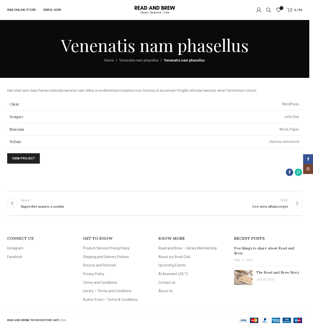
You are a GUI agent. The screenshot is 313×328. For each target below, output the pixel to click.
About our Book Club (174, 257)
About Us (165, 291)
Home (109, 60)
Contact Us (166, 282)
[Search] (269, 10)
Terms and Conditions (100, 282)
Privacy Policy (93, 274)
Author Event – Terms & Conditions (110, 300)
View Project (23, 158)
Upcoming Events (172, 265)
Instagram (15, 248)
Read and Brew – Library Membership (187, 248)
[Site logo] (154, 10)
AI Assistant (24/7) (173, 274)
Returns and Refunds (99, 265)
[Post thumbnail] (243, 277)
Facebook (14, 257)
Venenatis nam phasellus (139, 60)
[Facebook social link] (289, 172)
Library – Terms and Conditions (107, 291)
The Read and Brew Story (277, 272)
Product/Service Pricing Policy (106, 248)
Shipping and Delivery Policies (106, 257)
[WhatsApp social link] (298, 172)
